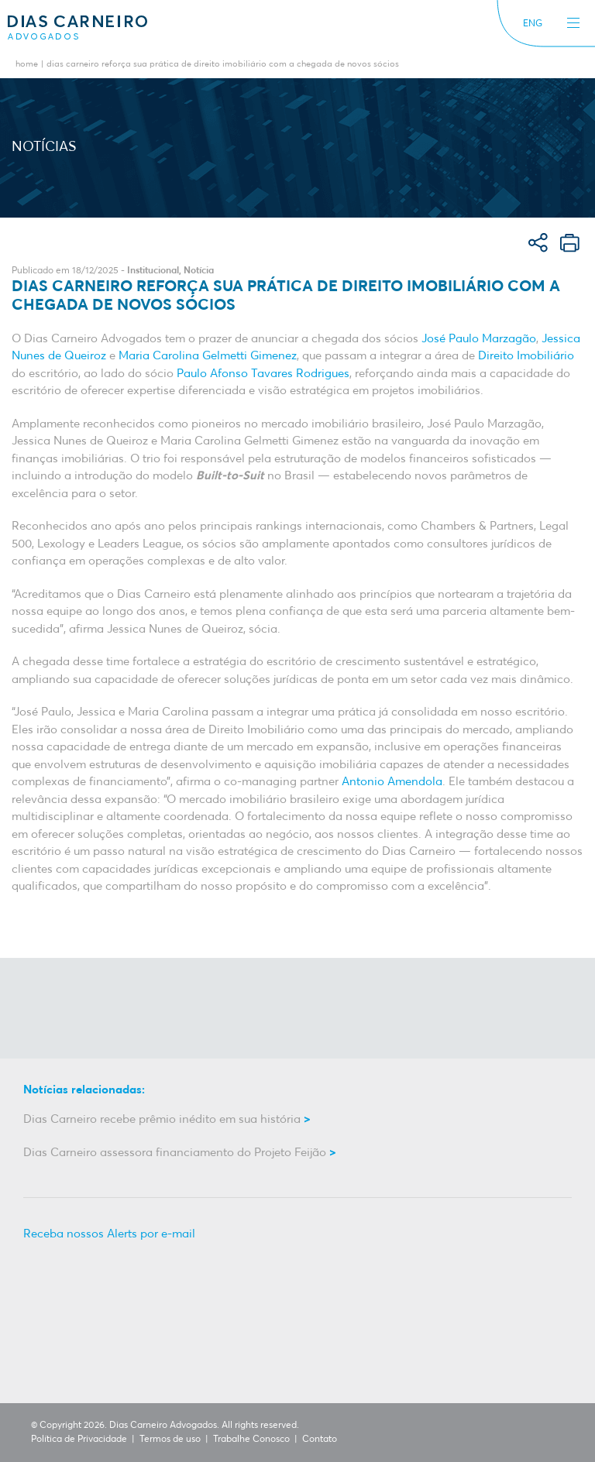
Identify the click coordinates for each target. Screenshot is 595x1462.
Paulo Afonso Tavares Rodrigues (263, 373)
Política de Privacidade (79, 1439)
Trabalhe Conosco (251, 1439)
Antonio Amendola (392, 782)
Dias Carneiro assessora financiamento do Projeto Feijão (174, 1152)
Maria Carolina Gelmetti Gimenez (208, 356)
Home (26, 64)
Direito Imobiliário (526, 356)
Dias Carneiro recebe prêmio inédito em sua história (162, 1119)
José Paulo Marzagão (478, 339)
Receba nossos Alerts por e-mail (109, 1234)
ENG (532, 24)
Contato (319, 1439)
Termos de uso (170, 1439)
